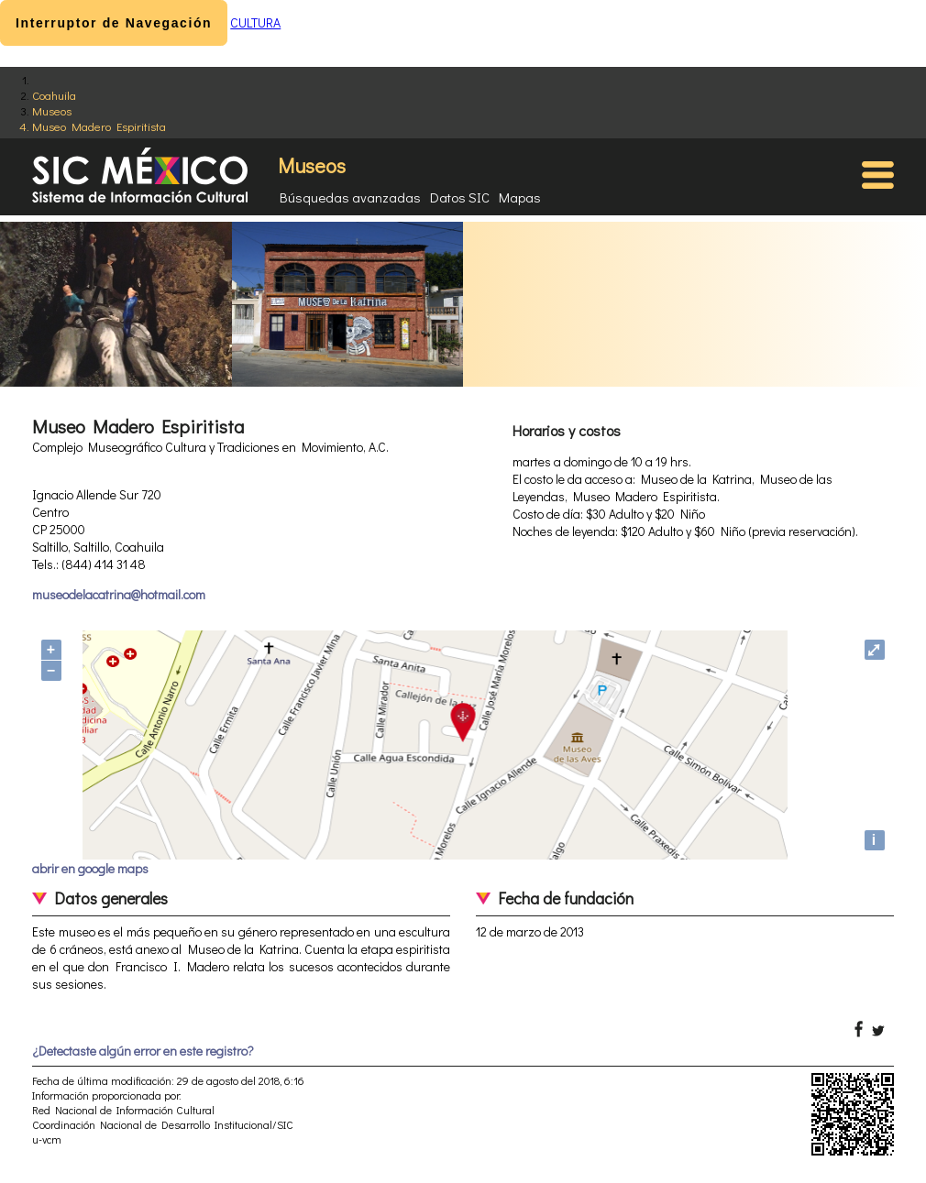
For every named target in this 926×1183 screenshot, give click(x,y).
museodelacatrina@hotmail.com (118, 594)
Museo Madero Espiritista (99, 126)
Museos (52, 110)
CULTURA (255, 22)
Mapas (520, 197)
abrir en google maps (90, 868)
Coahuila (54, 95)
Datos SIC (460, 197)
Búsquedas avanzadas (350, 197)
